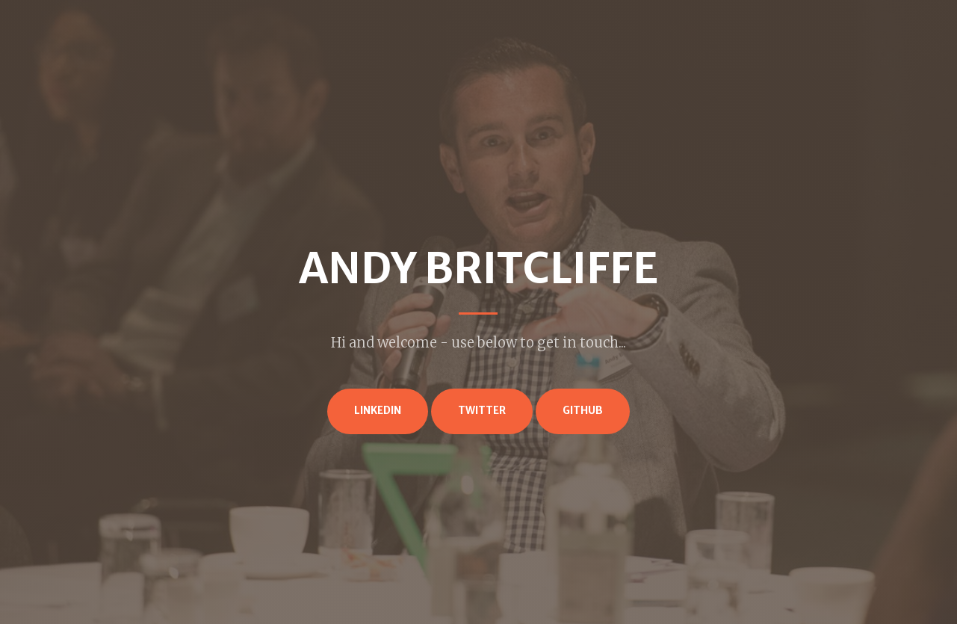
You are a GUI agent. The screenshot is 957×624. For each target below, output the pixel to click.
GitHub (583, 410)
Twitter (482, 410)
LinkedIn (377, 410)
